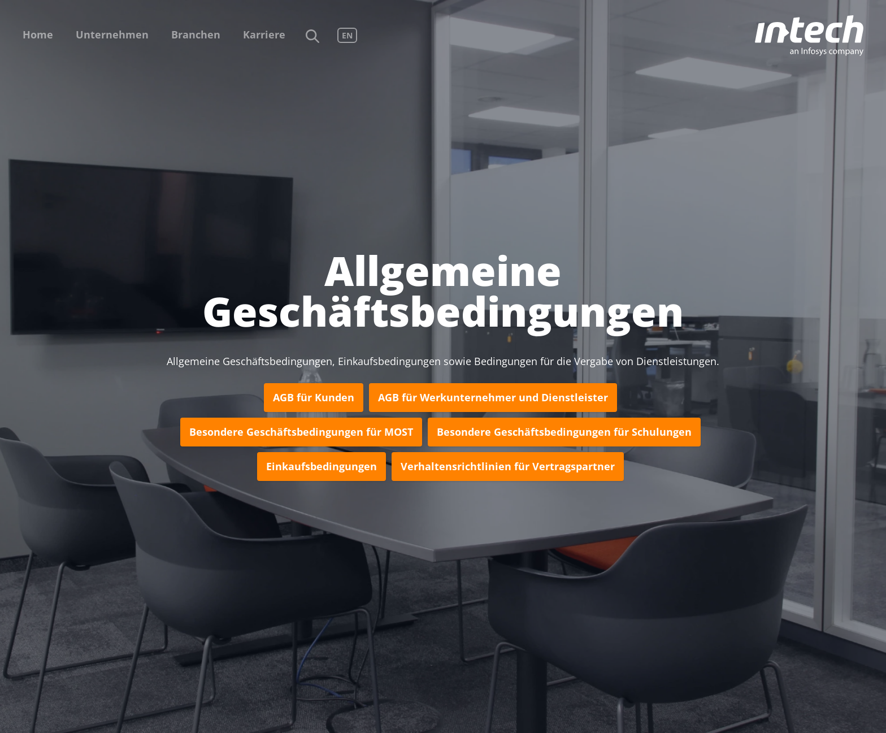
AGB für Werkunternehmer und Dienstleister (493, 397)
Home (38, 34)
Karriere (264, 34)
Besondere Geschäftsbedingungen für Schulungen (564, 432)
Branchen (195, 34)
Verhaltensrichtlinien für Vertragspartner (508, 466)
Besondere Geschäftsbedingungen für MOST (301, 432)
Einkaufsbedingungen (321, 466)
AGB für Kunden (313, 397)
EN (347, 35)
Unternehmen (112, 34)
